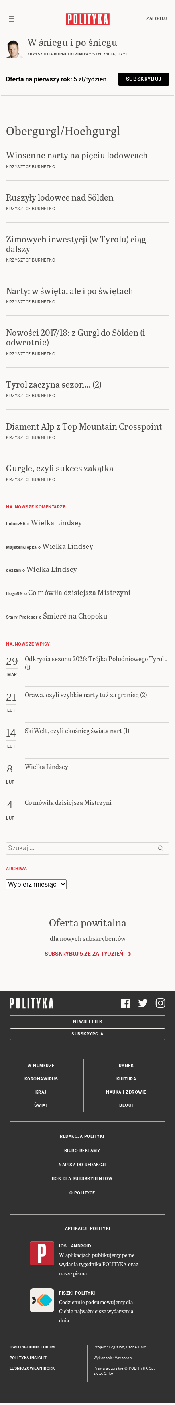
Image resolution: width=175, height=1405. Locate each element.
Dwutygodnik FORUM (32, 1347)
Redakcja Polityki (82, 1136)
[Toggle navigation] (11, 19)
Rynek (126, 1065)
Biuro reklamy (82, 1150)
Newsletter (87, 1021)
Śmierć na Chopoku (75, 616)
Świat (41, 1105)
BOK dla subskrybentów (82, 1178)
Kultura (126, 1079)
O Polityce (82, 1193)
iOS (63, 1246)
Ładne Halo (136, 1347)
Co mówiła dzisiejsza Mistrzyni (79, 592)
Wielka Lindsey (56, 522)
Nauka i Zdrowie (126, 1092)
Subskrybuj (143, 79)
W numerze (41, 1065)
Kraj (41, 1092)
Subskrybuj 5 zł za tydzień (84, 953)
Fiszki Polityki (77, 1293)
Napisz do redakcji (82, 1164)
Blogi (126, 1105)
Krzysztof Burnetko (30, 166)
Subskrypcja (87, 1034)
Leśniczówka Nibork (32, 1368)
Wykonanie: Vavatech (113, 1358)
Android (81, 1246)
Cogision (116, 1347)
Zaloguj (156, 18)
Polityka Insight (28, 1358)
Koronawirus (41, 1079)
